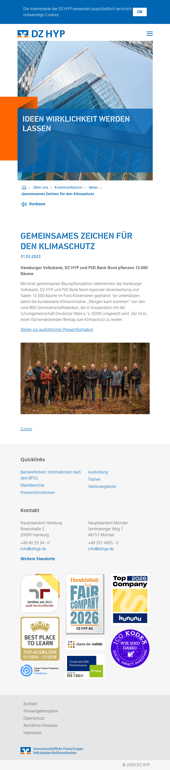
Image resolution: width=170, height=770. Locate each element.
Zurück (26, 429)
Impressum (33, 732)
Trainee (94, 479)
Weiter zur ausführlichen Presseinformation (57, 329)
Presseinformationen (38, 492)
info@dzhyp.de (33, 548)
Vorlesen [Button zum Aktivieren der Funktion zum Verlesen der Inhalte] (37, 204)
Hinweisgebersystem (41, 711)
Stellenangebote (102, 486)
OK (140, 11)
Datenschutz (34, 718)
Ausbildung (98, 472)
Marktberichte (32, 485)
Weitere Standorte (38, 558)
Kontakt (30, 703)
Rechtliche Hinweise (41, 725)
